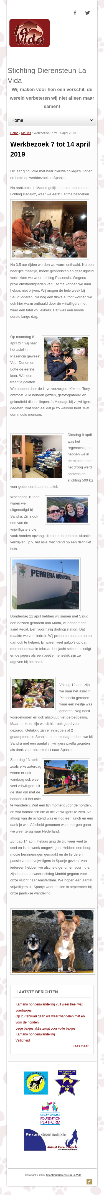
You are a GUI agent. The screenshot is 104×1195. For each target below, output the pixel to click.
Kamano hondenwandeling (35, 1034)
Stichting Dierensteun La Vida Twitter (87, 12)
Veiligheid (23, 1040)
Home (14, 133)
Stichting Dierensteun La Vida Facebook (75, 12)
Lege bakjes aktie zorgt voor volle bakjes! (46, 1028)
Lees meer (80, 1046)
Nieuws (26, 133)
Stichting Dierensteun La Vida (63, 1175)
